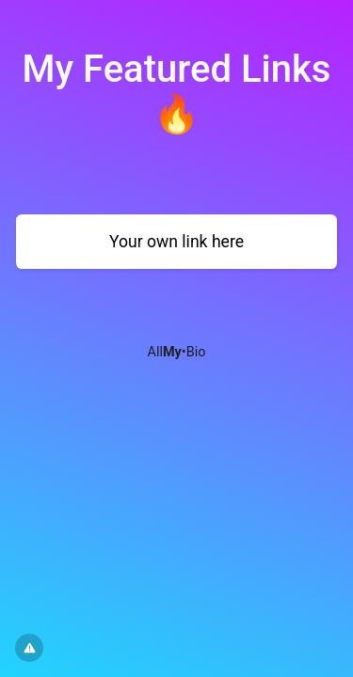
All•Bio (177, 352)
